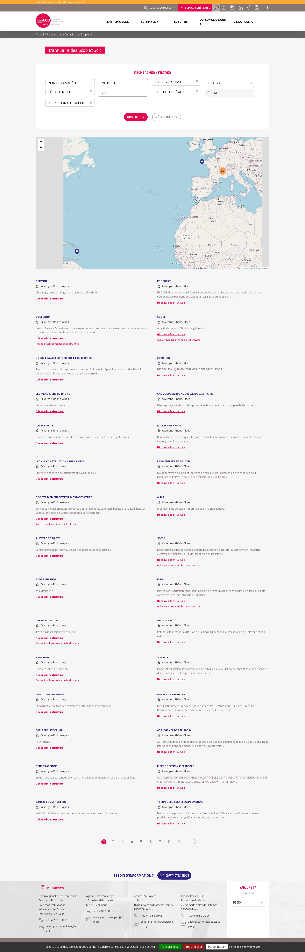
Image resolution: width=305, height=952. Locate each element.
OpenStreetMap (255, 268)
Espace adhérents (197, 8)
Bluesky (224, 7)
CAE (215, 93)
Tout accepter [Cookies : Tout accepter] (170, 946)
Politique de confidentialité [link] (244, 947)
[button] (77, 252)
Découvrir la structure (50, 298)
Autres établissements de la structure (57, 344)
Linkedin (240, 7)
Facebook (248, 7)
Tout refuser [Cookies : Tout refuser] (193, 946)
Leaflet (244, 268)
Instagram (257, 7)
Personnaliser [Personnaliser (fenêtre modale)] (217, 946)
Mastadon (233, 7)
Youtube (265, 7)
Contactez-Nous (177, 875)
